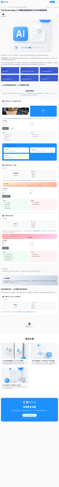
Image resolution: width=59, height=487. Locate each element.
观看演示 (12, 128)
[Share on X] (57, 14)
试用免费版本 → (6, 196)
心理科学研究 (7, 237)
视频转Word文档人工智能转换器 (24, 311)
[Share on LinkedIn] (57, 16)
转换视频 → (5, 248)
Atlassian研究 (8, 281)
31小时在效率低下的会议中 (20, 93)
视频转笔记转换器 (36, 230)
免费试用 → (5, 128)
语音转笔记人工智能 (25, 180)
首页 (2, 7)
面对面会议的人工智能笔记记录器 (12, 118)
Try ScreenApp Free (29, 415)
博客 (5, 7)
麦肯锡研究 (5, 58)
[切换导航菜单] (56, 2)
